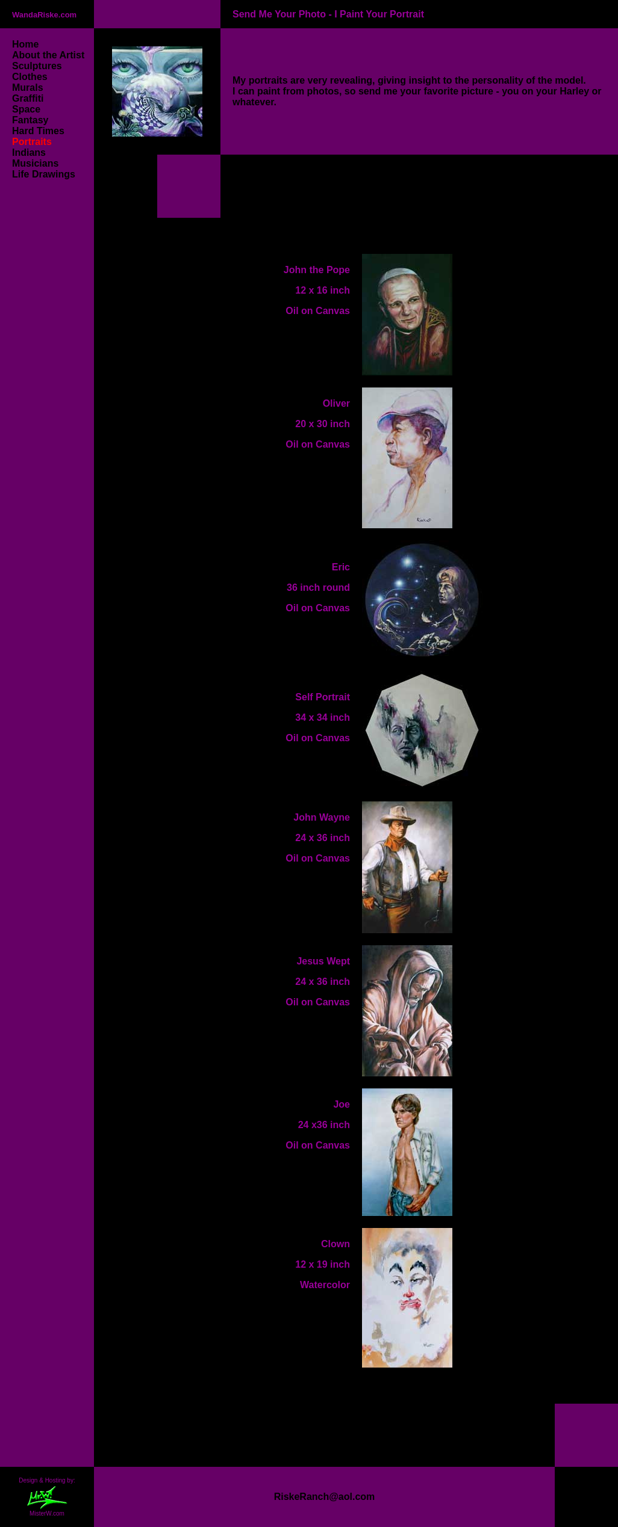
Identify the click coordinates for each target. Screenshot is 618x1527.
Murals (27, 87)
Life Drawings (43, 174)
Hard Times (38, 131)
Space (26, 109)
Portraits (32, 142)
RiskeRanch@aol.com (324, 1497)
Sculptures (37, 66)
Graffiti (27, 98)
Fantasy (30, 120)
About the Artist (49, 55)
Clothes (30, 77)
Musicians (35, 163)
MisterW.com (47, 1514)
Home (25, 44)
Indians (29, 152)
